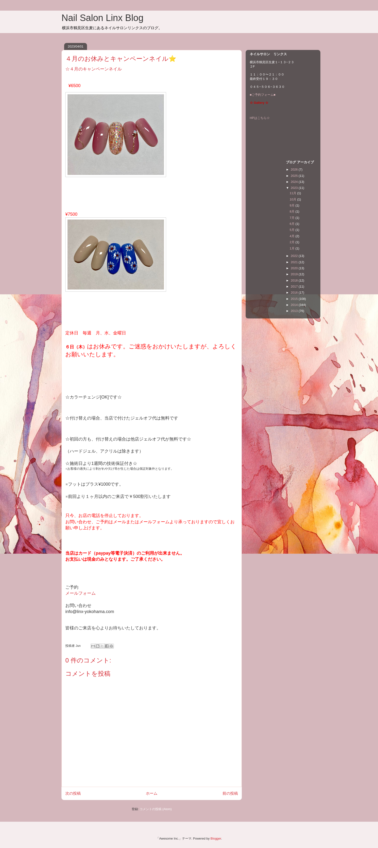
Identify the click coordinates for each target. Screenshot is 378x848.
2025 (295, 176)
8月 (293, 211)
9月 (293, 205)
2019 (295, 274)
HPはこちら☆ (260, 118)
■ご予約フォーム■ (263, 95)
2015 (295, 299)
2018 (295, 280)
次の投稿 (73, 793)
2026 (295, 169)
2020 (295, 268)
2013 (295, 311)
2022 (295, 256)
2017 (295, 286)
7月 (293, 218)
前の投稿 (230, 793)
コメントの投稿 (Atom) (156, 809)
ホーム (151, 793)
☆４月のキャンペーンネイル (93, 69)
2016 (295, 292)
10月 (293, 199)
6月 (293, 224)
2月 (293, 242)
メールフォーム (80, 593)
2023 (295, 188)
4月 (293, 236)
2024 (295, 182)
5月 (293, 230)
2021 (295, 262)
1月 (293, 248)
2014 (295, 305)
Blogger (215, 838)
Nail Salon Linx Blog (102, 18)
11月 (293, 193)
